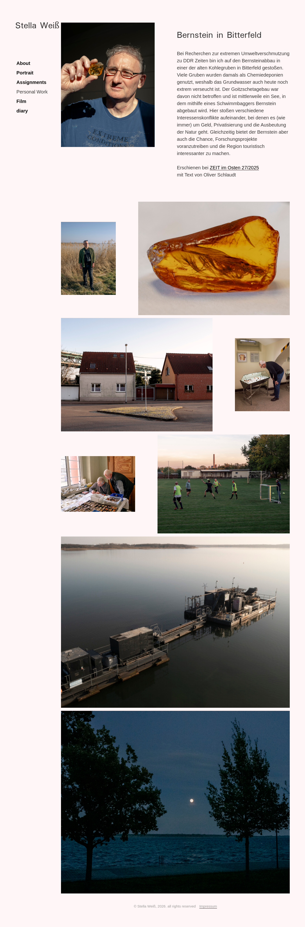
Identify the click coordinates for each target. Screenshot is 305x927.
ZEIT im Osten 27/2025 (234, 167)
